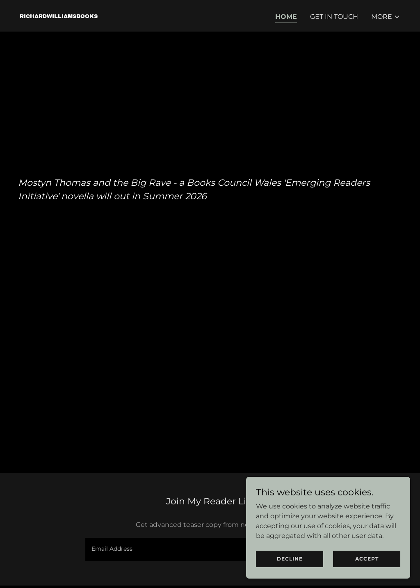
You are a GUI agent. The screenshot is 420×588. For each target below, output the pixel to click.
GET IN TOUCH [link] (334, 17)
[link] (59, 16)
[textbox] (178, 549)
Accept (367, 575)
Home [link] (286, 17)
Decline (290, 575)
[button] (385, 17)
